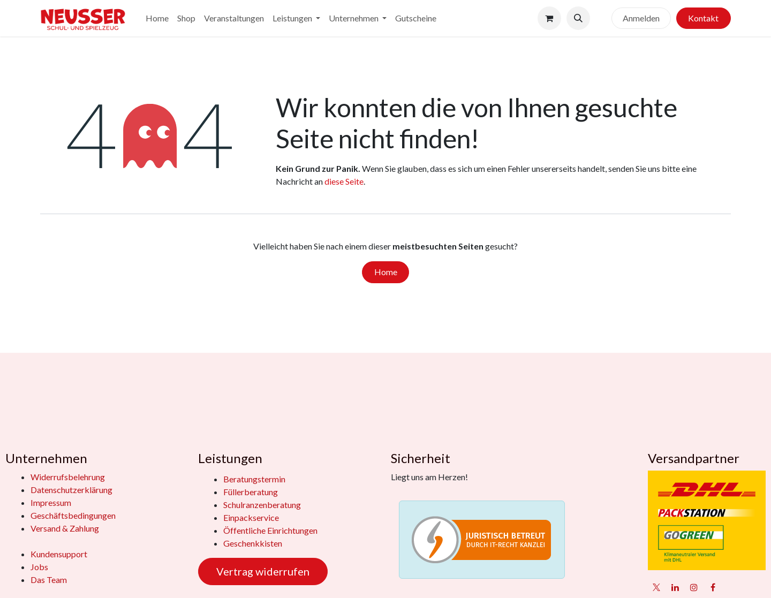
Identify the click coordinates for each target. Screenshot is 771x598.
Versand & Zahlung (65, 528)
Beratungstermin (254, 479)
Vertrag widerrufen (263, 571)
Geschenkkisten (252, 543)
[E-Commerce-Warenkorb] (549, 18)
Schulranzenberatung (262, 504)
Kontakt (703, 18)
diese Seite (344, 181)
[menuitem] (157, 18)
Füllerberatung (250, 492)
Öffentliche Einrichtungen (270, 530)
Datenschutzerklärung (71, 490)
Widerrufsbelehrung (68, 477)
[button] (578, 18)
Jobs (39, 567)
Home (385, 272)
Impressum (51, 502)
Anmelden (641, 18)
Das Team (49, 579)
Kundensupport (59, 554)
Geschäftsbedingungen (73, 515)
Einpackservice (251, 517)
